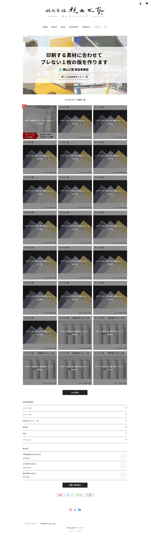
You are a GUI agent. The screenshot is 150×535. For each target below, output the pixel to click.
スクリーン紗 (27, 408)
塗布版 (25, 427)
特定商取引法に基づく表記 (48, 523)
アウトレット (27, 440)
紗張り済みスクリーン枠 (31, 421)
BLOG (63, 27)
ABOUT (54, 27)
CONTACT (86, 27)
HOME (45, 27)
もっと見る (75, 392)
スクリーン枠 (27, 414)
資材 (24, 433)
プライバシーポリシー (31, 523)
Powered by (75, 531)
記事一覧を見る (75, 485)
